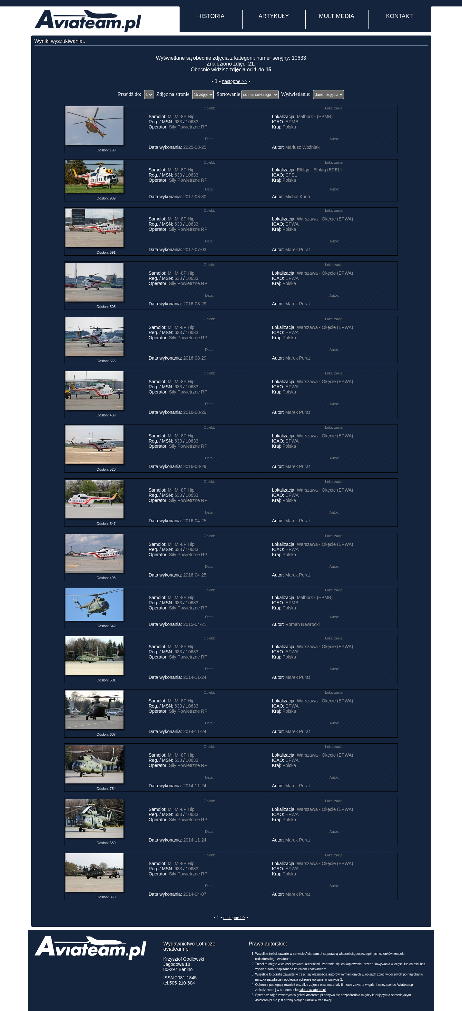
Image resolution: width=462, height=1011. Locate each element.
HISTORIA (211, 16)
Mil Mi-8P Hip (181, 116)
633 (178, 121)
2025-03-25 (194, 147)
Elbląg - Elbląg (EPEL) (319, 169)
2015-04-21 (194, 624)
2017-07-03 (194, 249)
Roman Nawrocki (302, 624)
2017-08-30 (194, 196)
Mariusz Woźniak (302, 147)
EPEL (291, 175)
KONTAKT (399, 16)
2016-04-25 (194, 520)
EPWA (292, 224)
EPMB (292, 121)
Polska (289, 126)
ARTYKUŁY (274, 16)
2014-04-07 (194, 894)
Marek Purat (297, 249)
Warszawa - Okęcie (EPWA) (325, 218)
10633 (192, 121)
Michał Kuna (297, 196)
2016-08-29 (194, 303)
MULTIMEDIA (336, 16)
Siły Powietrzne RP (188, 126)
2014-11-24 (194, 677)
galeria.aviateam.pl (312, 990)
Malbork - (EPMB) (315, 116)
